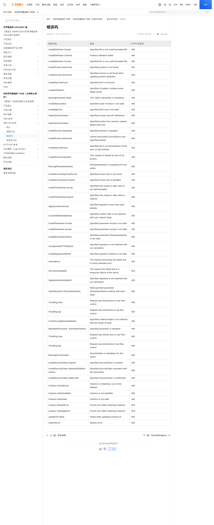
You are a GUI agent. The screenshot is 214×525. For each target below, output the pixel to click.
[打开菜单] (4, 4)
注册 (195, 5)
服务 (85, 4)
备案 (181, 5)
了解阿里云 (95, 4)
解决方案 (46, 4)
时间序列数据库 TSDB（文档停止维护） (88, 19)
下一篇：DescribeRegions (156, 435)
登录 (205, 5)
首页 (48, 19)
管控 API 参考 (112, 19)
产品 (37, 4)
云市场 (70, 4)
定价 (62, 4)
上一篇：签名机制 (56, 435)
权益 (55, 4)
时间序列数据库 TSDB (25, 12)
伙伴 (78, 4)
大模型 (29, 4)
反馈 (112, 449)
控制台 (188, 5)
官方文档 (7, 12)
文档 (175, 5)
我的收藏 (163, 34)
